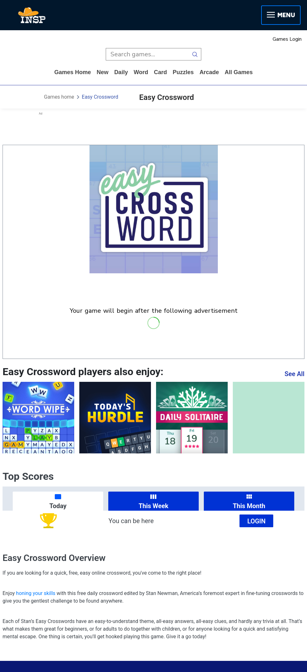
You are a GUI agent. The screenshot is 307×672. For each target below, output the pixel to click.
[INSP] (31, 15)
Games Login (287, 39)
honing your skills (35, 593)
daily (121, 72)
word (141, 72)
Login (256, 521)
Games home (72, 72)
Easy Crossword (100, 97)
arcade (209, 72)
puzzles (183, 72)
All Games (239, 72)
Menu (281, 15)
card (160, 72)
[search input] (147, 54)
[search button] (195, 54)
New (103, 72)
